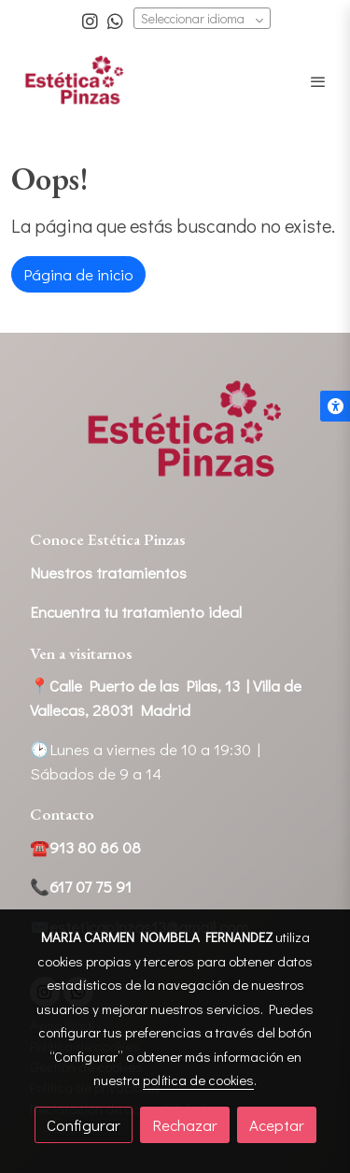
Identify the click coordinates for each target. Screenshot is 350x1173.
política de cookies (198, 1079)
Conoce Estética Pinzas (108, 539)
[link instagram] (90, 20)
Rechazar (184, 1125)
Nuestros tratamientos (108, 572)
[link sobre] (175, 441)
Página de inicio (78, 274)
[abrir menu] (318, 81)
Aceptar (276, 1125)
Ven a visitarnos (81, 653)
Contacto (62, 814)
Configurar (83, 1125)
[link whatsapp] (115, 20)
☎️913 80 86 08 (85, 847)
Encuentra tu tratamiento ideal (136, 611)
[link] (75, 80)
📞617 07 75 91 (81, 886)
